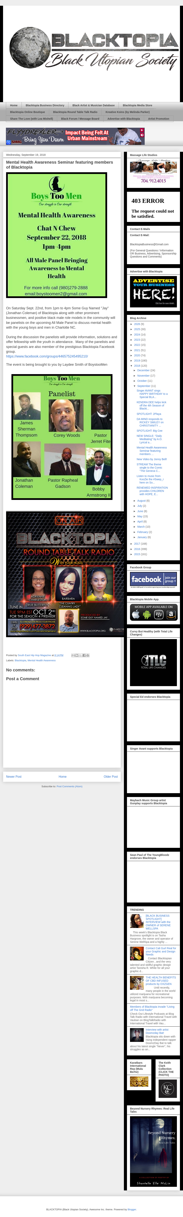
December (143, 370)
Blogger (132, 1209)
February (143, 532)
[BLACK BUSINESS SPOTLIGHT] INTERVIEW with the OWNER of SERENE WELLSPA (158, 922)
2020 (137, 355)
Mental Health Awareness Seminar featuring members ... (152, 451)
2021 (137, 350)
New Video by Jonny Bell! (152, 459)
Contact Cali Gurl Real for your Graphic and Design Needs (161, 951)
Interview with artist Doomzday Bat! (157, 1031)
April (140, 521)
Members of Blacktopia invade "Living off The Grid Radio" (152, 1008)
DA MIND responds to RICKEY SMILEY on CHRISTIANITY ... (150, 422)
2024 (137, 334)
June (140, 511)
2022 (137, 344)
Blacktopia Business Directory (45, 105)
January (142, 537)
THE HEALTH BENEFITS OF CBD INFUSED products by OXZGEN (161, 980)
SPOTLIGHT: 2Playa (149, 413)
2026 (137, 324)
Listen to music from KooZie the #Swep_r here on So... (150, 479)
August (141, 500)
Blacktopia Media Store (137, 105)
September (144, 386)
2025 (137, 329)
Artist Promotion (158, 118)
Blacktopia (20, 660)
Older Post (111, 776)
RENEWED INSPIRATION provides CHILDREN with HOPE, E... (152, 491)
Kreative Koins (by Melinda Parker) (128, 112)
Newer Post (14, 776)
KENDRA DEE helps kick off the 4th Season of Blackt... (151, 405)
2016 (137, 549)
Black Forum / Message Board (80, 118)
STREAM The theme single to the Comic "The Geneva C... (149, 467)
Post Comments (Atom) (69, 786)
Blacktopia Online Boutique (27, 112)
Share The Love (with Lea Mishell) (31, 118)
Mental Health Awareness (42, 660)
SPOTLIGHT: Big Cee (149, 430)
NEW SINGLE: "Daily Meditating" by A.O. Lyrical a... (149, 439)
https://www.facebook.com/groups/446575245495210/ (47, 356)
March (141, 526)
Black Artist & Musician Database (93, 105)
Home (14, 105)
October (142, 380)
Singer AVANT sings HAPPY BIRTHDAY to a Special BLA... (152, 394)
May (140, 516)
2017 (137, 543)
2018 (137, 365)
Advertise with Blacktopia (124, 118)
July (140, 505)
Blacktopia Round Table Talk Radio (75, 112)
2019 (137, 360)
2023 (137, 339)
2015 (137, 554)
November (143, 375)
